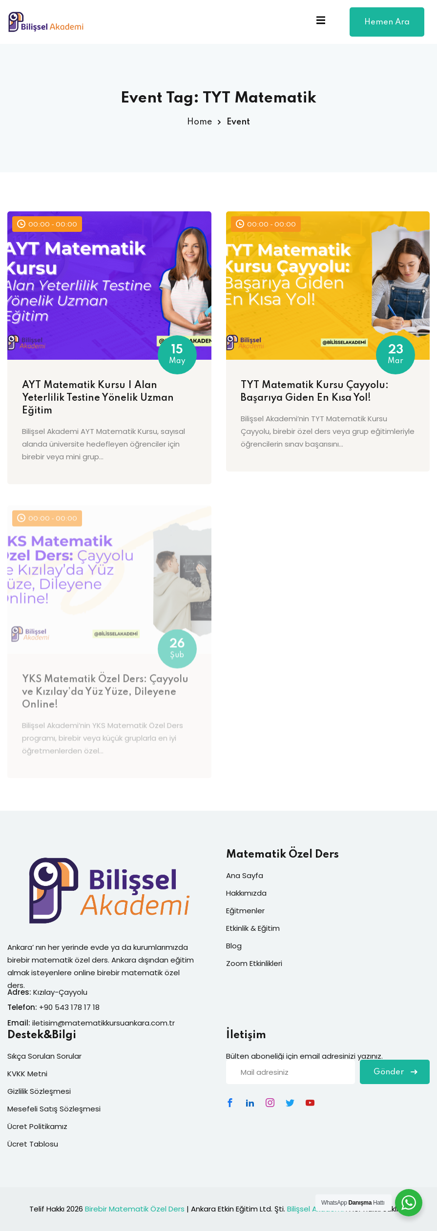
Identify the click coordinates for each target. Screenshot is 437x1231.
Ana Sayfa (244, 875)
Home (199, 122)
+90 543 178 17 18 (69, 1007)
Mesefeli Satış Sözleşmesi (54, 1109)
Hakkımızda (246, 893)
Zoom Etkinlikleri (254, 963)
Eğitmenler (245, 910)
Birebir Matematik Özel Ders (135, 1209)
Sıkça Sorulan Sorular (44, 1056)
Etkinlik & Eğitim (253, 928)
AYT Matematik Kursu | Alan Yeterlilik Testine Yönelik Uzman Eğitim (98, 398)
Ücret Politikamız (37, 1126)
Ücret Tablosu (32, 1144)
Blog (234, 946)
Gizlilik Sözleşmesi (39, 1091)
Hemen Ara (387, 27)
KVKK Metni (27, 1073)
